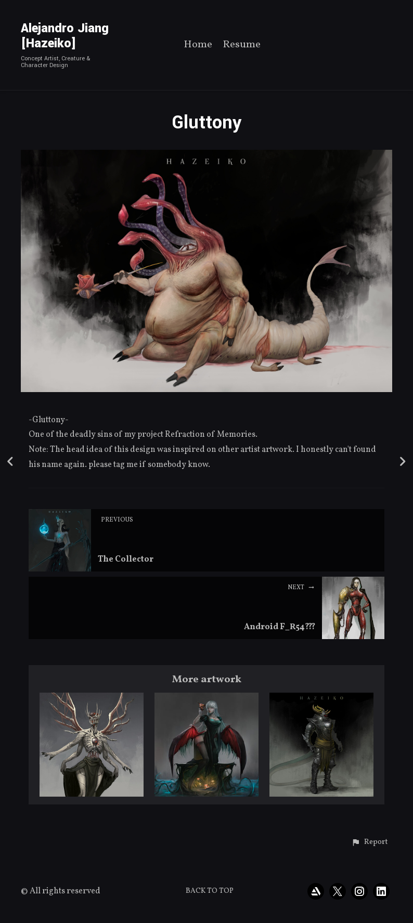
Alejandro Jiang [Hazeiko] (65, 36)
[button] (369, 842)
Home (198, 45)
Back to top (210, 891)
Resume (242, 45)
